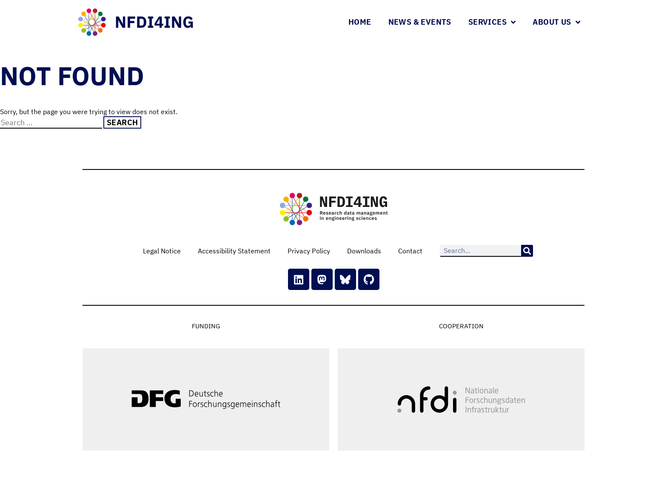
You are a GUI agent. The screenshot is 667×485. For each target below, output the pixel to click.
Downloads (364, 251)
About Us (556, 22)
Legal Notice (162, 251)
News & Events (419, 22)
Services (492, 22)
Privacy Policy (309, 251)
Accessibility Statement (234, 251)
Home (359, 22)
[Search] (527, 251)
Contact (410, 251)
